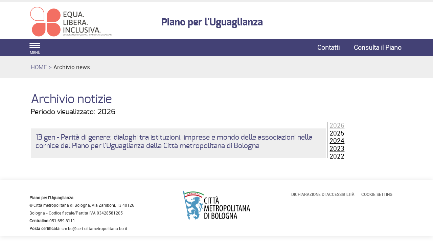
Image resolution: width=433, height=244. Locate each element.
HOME (39, 67)
